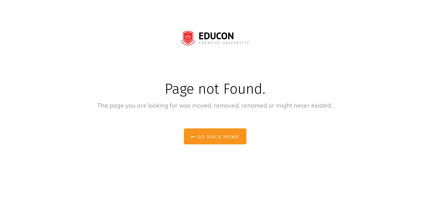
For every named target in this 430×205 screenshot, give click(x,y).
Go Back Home (215, 137)
